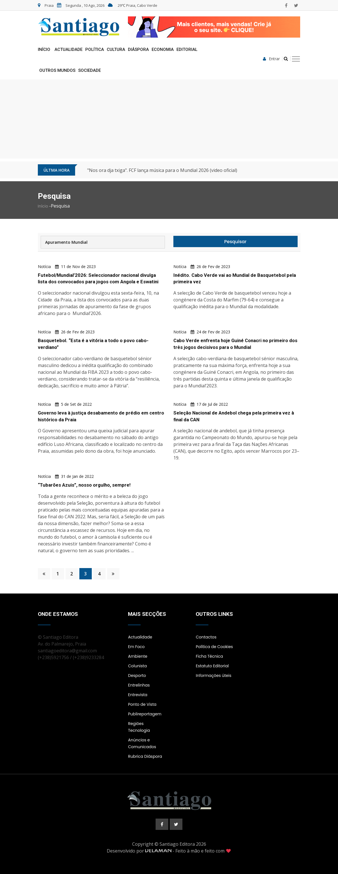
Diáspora (138, 49)
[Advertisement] (169, 119)
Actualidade (68, 49)
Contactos (206, 637)
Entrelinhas (139, 685)
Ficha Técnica (209, 656)
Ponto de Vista (142, 704)
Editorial (186, 49)
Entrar (271, 58)
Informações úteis (213, 675)
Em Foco (136, 646)
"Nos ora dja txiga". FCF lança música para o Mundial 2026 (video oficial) (162, 170)
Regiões (135, 723)
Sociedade (89, 70)
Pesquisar (235, 241)
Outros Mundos (57, 70)
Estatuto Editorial (212, 666)
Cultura (116, 49)
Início (44, 49)
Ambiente (137, 656)
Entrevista (137, 695)
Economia (163, 49)
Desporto (137, 675)
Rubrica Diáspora (145, 756)
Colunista (137, 666)
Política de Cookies (214, 646)
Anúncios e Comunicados (142, 743)
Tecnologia (139, 730)
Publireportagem (144, 714)
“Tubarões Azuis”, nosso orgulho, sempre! (85, 485)
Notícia (44, 266)
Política (94, 49)
